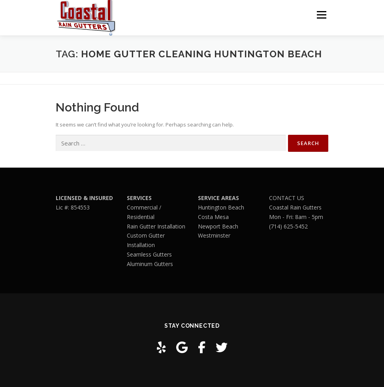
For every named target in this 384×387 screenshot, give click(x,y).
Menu (321, 14)
